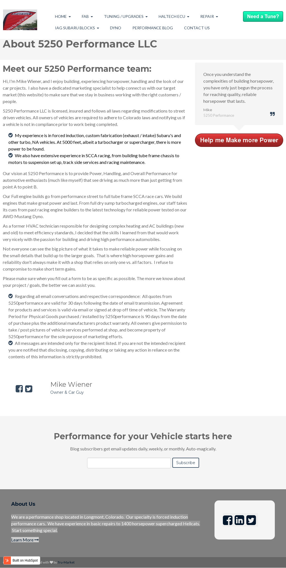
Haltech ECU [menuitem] (172, 16)
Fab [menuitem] (85, 16)
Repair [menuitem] (207, 16)
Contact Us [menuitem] (197, 27)
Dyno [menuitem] (115, 27)
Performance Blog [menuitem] (152, 27)
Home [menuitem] (61, 16)
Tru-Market (66, 562)
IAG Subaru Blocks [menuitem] (75, 27)
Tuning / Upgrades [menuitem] (124, 16)
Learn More (25, 539)
